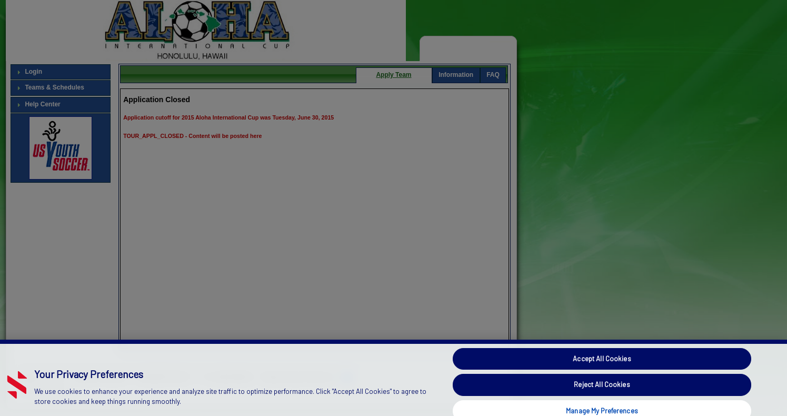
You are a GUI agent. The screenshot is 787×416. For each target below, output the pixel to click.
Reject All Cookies (602, 397)
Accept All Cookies (602, 372)
